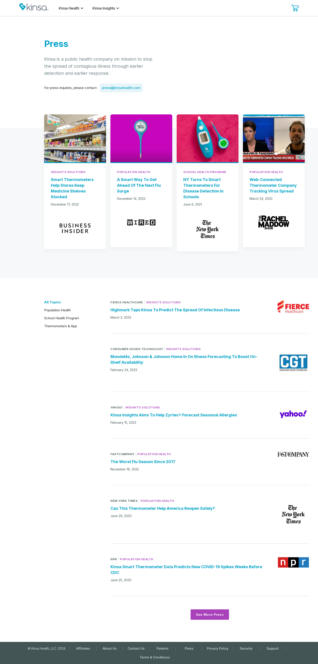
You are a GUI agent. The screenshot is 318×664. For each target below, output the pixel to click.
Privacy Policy (217, 648)
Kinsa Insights (104, 8)
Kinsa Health (69, 8)
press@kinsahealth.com (121, 88)
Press (189, 648)
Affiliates (83, 648)
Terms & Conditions (155, 657)
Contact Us (136, 648)
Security (246, 648)
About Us (110, 648)
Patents (162, 648)
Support (273, 648)
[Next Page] (210, 614)
